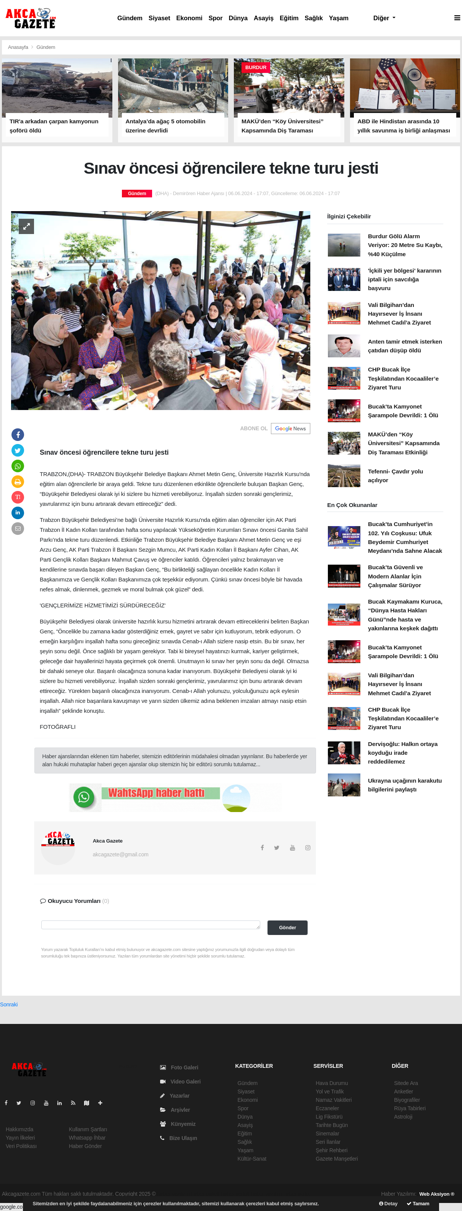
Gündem (130, 18)
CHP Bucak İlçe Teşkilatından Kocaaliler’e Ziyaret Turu (403, 378)
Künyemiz (178, 1124)
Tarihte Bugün (332, 1125)
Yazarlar (175, 1096)
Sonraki (9, 1004)
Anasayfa (18, 47)
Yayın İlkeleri (20, 1138)
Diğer (382, 18)
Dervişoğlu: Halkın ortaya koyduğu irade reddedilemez (403, 753)
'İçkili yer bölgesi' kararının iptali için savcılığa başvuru (404, 279)
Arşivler (175, 1110)
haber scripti (235, 1194)
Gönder (287, 927)
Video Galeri (180, 1082)
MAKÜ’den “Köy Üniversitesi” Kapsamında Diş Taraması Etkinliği (404, 443)
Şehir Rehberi (331, 1150)
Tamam (418, 1203)
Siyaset (159, 18)
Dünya (238, 18)
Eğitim (289, 18)
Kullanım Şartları (88, 1129)
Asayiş (264, 18)
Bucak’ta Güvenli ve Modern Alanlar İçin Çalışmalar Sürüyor (395, 576)
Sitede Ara (406, 1083)
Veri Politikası (21, 1146)
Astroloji (403, 1117)
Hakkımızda (19, 1129)
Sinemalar (327, 1133)
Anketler (403, 1091)
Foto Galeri (179, 1067)
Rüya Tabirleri (410, 1108)
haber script (296, 1194)
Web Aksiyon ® (436, 1194)
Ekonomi (189, 18)
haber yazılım (266, 1194)
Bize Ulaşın (178, 1138)
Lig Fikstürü (329, 1117)
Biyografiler (407, 1100)
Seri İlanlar (328, 1142)
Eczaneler (327, 1108)
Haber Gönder (85, 1146)
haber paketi (205, 1194)
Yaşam (339, 18)
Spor (216, 18)
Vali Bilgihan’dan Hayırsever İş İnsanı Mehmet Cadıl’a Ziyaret (399, 314)
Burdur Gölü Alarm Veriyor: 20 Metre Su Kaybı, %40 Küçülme (405, 245)
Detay (388, 1203)
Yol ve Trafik (330, 1091)
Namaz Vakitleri (334, 1100)
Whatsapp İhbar (87, 1138)
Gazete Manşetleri (337, 1159)
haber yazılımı (173, 1194)
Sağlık (314, 18)
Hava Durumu (332, 1083)
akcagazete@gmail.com (121, 854)
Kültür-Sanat (252, 1159)
